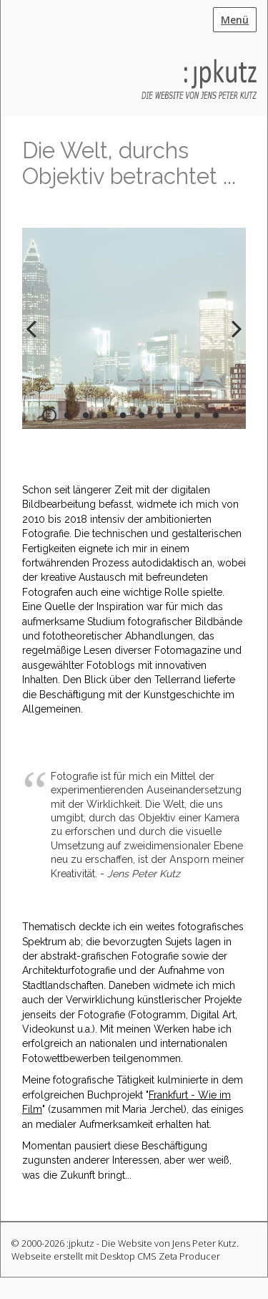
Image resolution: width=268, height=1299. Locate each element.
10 (216, 415)
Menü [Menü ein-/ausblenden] (235, 19)
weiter (231, 340)
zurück (36, 340)
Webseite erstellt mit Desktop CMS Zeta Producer (115, 1256)
